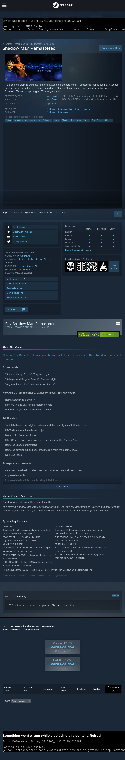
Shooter (65, 122)
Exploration (76, 122)
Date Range (63, 691)
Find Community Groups (18, 299)
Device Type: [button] (89, 707)
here (59, 607)
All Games (7, 46)
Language (48, 691)
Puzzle (86, 122)
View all (115, 597)
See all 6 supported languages (79, 252)
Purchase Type (27, 691)
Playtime (81, 691)
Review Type (7, 691)
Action (8, 122)
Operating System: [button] (45, 707)
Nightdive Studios (55, 111)
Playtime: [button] (81, 703)
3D (106, 122)
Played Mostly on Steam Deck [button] (17, 707)
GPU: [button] (74, 707)
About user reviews (11, 631)
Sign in (6, 214)
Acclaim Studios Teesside (77, 111)
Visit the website (16, 281)
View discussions (15, 295)
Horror (56, 122)
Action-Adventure (32, 122)
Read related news (16, 290)
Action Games (21, 46)
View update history (16, 285)
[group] (63, 705)
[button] (109, 336)
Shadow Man (23, 271)
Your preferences (31, 631)
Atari (67, 114)
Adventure (18, 122)
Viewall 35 (114, 268)
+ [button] (110, 122)
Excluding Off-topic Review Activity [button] (54, 703)
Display (96, 691)
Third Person (97, 122)
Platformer (47, 122)
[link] (89, 336)
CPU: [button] (63, 707)
